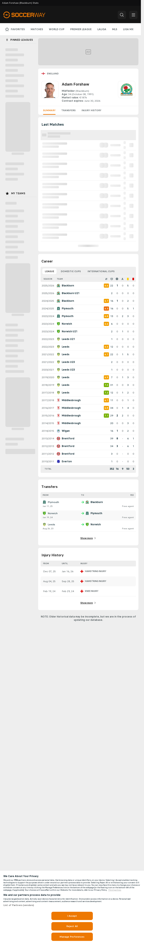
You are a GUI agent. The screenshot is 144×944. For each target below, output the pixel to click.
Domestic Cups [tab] (71, 271)
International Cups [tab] (101, 271)
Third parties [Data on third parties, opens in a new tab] (114, 890)
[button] (122, 15)
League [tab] (49, 271)
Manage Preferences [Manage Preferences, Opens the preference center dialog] (71, 936)
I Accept (72, 915)
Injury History (91, 110)
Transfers (68, 110)
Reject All (72, 926)
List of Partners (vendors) (18, 905)
